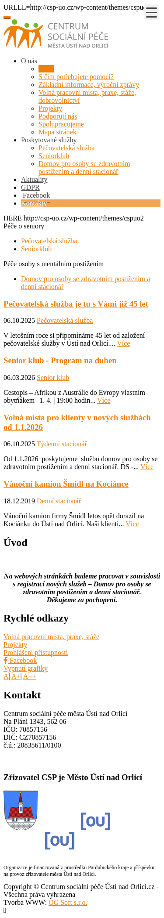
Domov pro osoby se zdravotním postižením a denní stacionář (84, 167)
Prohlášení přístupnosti (35, 652)
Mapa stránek (57, 132)
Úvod (46, 68)
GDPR (30, 187)
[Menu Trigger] (151, 12)
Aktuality (34, 179)
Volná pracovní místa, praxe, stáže (51, 636)
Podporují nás (57, 116)
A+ (16, 676)
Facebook (20, 660)
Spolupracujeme (61, 124)
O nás (29, 61)
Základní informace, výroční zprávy (88, 84)
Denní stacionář (59, 501)
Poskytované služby (49, 140)
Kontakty (34, 203)
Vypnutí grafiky (25, 668)
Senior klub (53, 377)
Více (123, 343)
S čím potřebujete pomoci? (76, 76)
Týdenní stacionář (62, 444)
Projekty (50, 108)
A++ (29, 676)
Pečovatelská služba (66, 148)
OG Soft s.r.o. (68, 902)
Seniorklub (53, 155)
